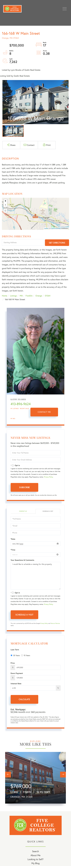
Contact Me (44, 412)
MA (21, 295)
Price (13, 663)
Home (4, 295)
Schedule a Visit (47, 511)
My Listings (15, 408)
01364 (47, 295)
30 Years (15, 655)
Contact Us (23, 511)
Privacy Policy (48, 477)
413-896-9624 (21, 404)
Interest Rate (16, 683)
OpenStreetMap (56, 228)
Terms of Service (55, 623)
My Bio (13, 418)
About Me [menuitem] (35, 855)
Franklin (29, 295)
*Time (13, 550)
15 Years (25, 655)
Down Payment (17, 673)
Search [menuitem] (35, 851)
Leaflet (46, 228)
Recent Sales (24, 408)
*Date (13, 539)
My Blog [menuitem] (35, 863)
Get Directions (57, 242)
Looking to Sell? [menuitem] (35, 859)
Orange (38, 295)
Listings (13, 295)
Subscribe (24, 487)
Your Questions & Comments (22, 560)
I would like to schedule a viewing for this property (35, 575)
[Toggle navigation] (64, 8)
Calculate (24, 699)
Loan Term (15, 649)
